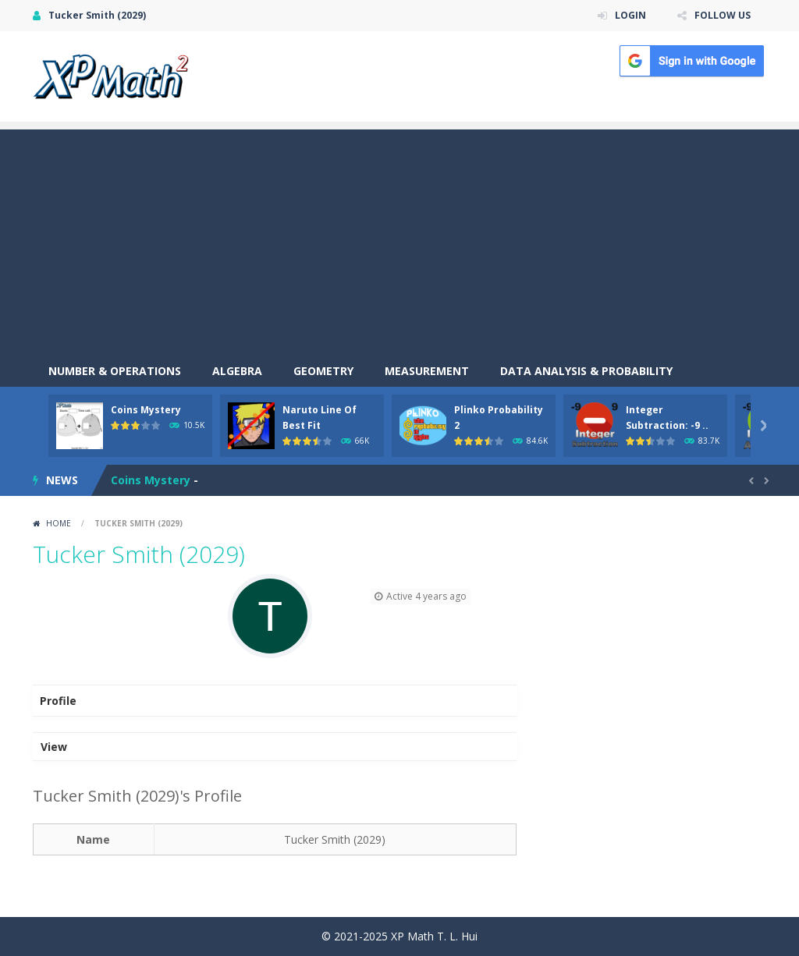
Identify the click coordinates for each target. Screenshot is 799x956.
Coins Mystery (146, 409)
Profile (58, 700)
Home (58, 523)
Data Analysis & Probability (586, 370)
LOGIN (630, 15)
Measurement (427, 370)
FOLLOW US (722, 15)
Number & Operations (114, 370)
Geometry (323, 370)
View (54, 746)
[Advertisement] (399, 238)
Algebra (237, 370)
